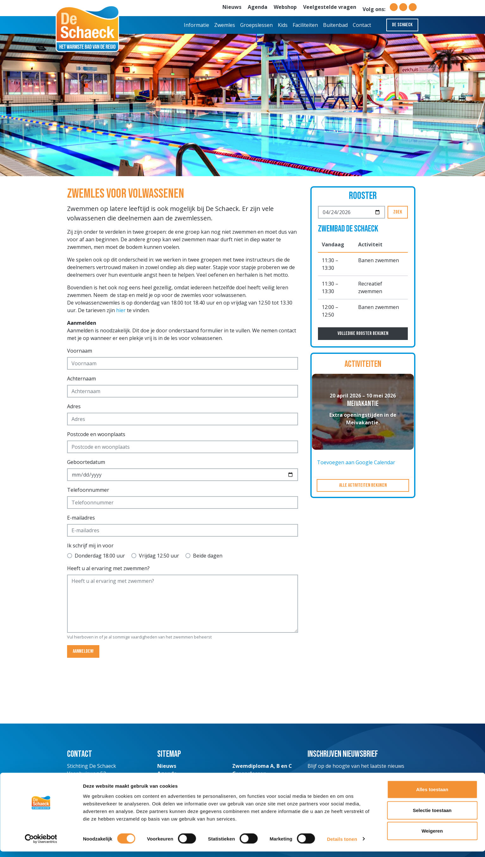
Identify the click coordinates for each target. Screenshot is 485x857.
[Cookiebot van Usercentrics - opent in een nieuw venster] (41, 844)
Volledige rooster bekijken (363, 333)
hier (121, 310)
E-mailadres (81, 517)
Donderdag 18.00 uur (100, 555)
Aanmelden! (83, 651)
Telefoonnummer (88, 489)
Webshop (285, 6)
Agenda (257, 6)
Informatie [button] (196, 25)
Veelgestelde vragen (329, 6)
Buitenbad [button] (335, 25)
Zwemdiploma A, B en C (262, 765)
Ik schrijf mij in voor (90, 545)
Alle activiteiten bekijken (363, 485)
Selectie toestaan (432, 815)
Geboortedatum (86, 462)
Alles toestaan (432, 795)
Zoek (397, 212)
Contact (362, 25)
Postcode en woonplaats (96, 434)
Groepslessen (256, 25)
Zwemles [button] (224, 25)
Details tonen (342, 844)
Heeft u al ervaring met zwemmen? (108, 568)
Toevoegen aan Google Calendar (356, 462)
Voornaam (79, 350)
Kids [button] (283, 25)
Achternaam (81, 378)
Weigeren (432, 836)
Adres (74, 406)
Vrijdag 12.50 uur (159, 555)
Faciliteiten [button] (305, 25)
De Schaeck (402, 25)
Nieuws (231, 6)
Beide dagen (207, 555)
